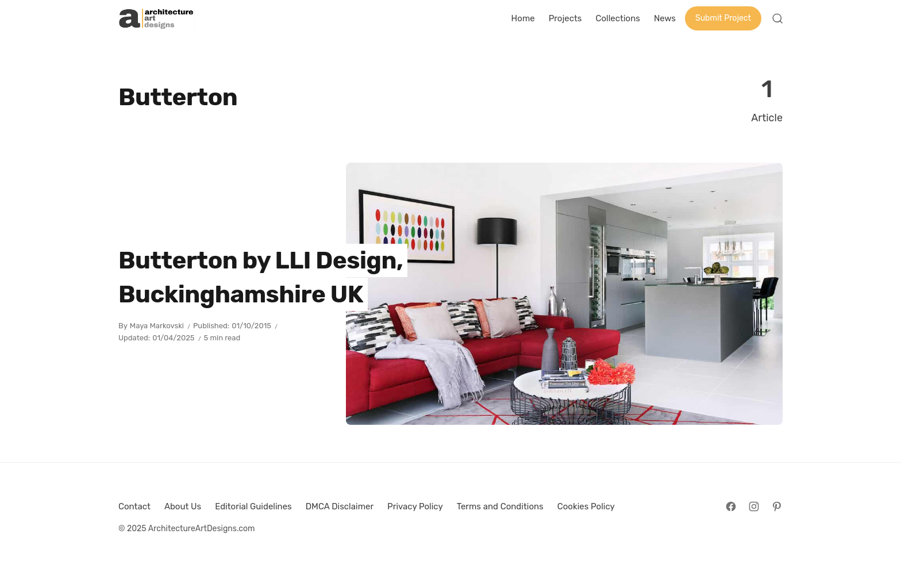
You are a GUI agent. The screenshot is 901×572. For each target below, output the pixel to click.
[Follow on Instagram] (754, 506)
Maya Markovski (157, 325)
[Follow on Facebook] (731, 506)
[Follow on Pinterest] (777, 506)
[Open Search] (777, 18)
